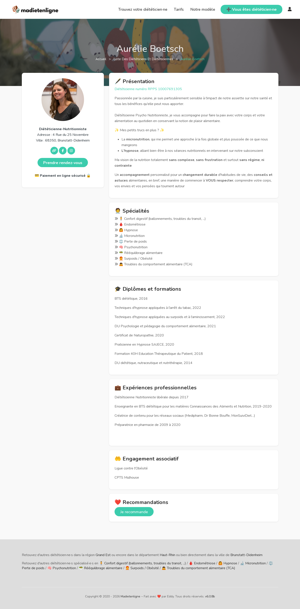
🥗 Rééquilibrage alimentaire (100, 568)
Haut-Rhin (167, 555)
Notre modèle (202, 9)
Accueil (101, 59)
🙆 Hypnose (227, 563)
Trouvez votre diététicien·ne (142, 9)
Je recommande (134, 511)
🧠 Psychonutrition (61, 568)
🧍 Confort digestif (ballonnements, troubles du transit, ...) (142, 563)
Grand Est (103, 555)
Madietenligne (130, 596)
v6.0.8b (210, 596)
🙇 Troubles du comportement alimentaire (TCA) (198, 568)
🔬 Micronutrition (253, 563)
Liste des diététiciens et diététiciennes (143, 59)
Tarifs (179, 9)
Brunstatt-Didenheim (246, 555)
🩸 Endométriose (202, 563)
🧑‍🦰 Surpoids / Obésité (142, 568)
